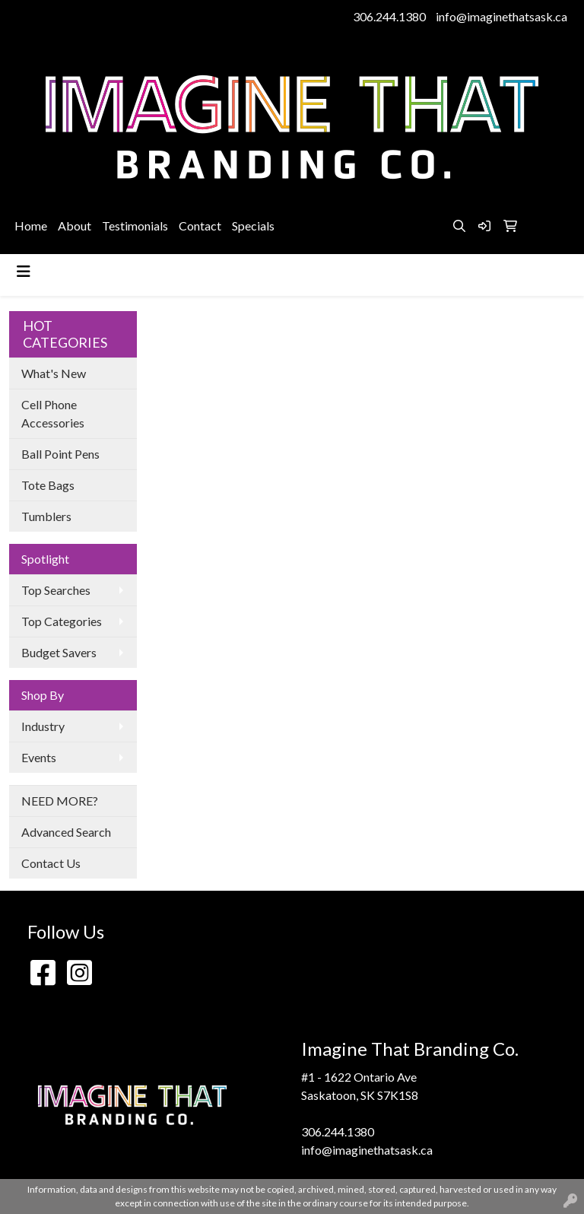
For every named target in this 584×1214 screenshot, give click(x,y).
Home (30, 225)
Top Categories (61, 621)
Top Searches (55, 590)
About (74, 225)
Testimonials (135, 225)
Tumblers (46, 516)
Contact (200, 225)
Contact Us (51, 863)
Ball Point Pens (60, 454)
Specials (253, 225)
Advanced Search (66, 832)
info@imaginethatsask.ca (501, 16)
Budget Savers (59, 652)
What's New (53, 373)
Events (38, 757)
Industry (43, 726)
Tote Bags (48, 485)
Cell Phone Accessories (52, 413)
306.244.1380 (389, 16)
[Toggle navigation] (24, 271)
